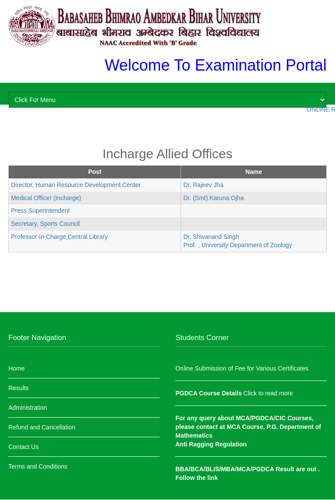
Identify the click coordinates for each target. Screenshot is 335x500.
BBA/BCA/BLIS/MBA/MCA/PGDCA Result (235, 469)
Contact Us (23, 446)
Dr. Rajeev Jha (203, 184)
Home (16, 368)
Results (18, 387)
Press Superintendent (40, 210)
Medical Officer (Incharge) (46, 197)
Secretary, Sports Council (45, 223)
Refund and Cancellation (41, 427)
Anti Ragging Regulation (210, 444)
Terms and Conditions (37, 466)
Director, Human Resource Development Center (75, 184)
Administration (27, 407)
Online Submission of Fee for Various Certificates (241, 368)
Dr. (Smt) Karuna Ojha (213, 197)
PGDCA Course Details (209, 393)
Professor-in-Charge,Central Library (59, 236)
